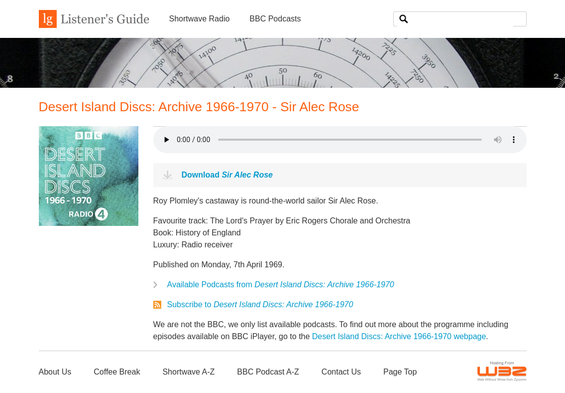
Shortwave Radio (199, 18)
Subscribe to (260, 304)
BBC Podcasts (275, 18)
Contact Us (341, 372)
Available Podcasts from (280, 284)
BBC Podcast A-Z (268, 372)
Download (227, 175)
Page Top (400, 372)
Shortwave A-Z (188, 372)
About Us (55, 372)
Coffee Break (117, 372)
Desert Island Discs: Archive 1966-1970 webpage (399, 336)
